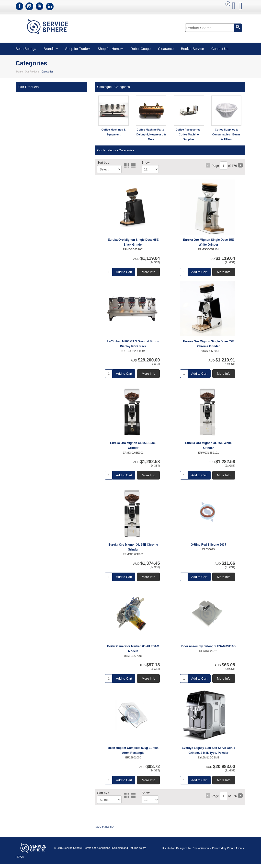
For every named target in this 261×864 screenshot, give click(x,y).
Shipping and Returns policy (129, 847)
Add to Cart (124, 272)
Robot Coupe (140, 49)
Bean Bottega (26, 49)
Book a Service (192, 49)
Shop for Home (110, 49)
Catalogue (104, 87)
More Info (148, 272)
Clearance (166, 49)
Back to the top (104, 827)
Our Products (32, 71)
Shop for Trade (78, 49)
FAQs (20, 856)
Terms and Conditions (97, 847)
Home (19, 71)
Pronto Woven (200, 848)
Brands (51, 49)
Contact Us (219, 49)
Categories (122, 87)
